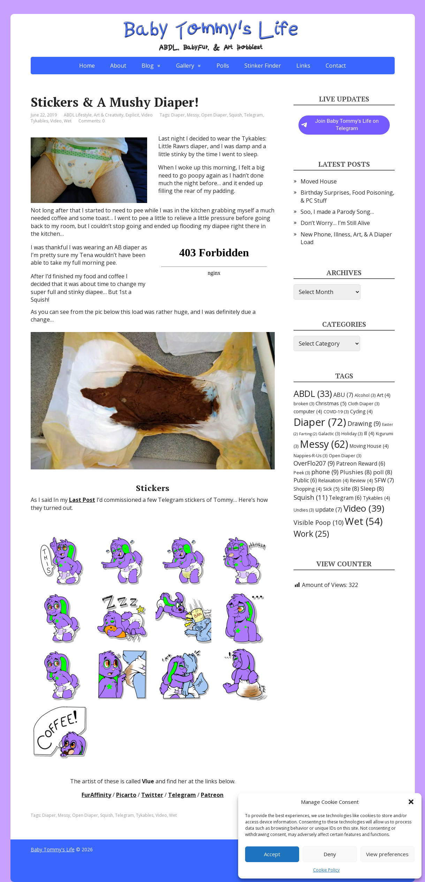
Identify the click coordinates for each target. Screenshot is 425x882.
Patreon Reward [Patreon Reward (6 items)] (360, 463)
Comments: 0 (91, 121)
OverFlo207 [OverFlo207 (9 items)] (314, 463)
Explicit (132, 115)
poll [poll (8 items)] (382, 472)
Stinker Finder (262, 65)
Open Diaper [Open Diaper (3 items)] (345, 456)
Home (87, 65)
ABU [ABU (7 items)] (343, 395)
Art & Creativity (108, 115)
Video (147, 115)
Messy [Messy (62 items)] (324, 444)
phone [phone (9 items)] (325, 472)
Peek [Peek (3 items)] (302, 473)
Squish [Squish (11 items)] (310, 497)
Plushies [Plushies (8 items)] (356, 472)
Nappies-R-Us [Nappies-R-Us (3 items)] (310, 456)
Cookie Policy (326, 870)
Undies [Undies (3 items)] (304, 510)
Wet (67, 121)
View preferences (387, 854)
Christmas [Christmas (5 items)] (331, 403)
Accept (272, 854)
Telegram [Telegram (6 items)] (345, 498)
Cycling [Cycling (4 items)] (361, 411)
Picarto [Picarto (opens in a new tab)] (126, 795)
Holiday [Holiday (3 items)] (352, 434)
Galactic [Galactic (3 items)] (329, 434)
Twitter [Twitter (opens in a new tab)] (152, 795)
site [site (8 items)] (350, 488)
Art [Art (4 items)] (383, 395)
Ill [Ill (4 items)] (369, 433)
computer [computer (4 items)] (308, 411)
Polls (223, 65)
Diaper (178, 115)
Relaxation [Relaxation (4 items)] (333, 480)
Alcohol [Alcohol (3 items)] (365, 395)
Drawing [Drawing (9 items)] (364, 423)
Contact (336, 65)
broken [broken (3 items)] (304, 404)
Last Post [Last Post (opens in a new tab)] (82, 500)
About (118, 65)
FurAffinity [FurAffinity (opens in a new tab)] (96, 795)
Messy (193, 115)
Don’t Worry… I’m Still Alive (335, 223)
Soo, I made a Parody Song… (337, 212)
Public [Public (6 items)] (305, 480)
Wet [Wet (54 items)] (363, 521)
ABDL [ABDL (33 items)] (313, 393)
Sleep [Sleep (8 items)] (372, 488)
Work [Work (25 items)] (311, 533)
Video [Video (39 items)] (363, 508)
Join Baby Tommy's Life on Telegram (340, 125)
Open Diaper (214, 115)
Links (303, 65)
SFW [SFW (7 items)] (384, 480)
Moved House (319, 181)
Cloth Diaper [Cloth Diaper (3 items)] (363, 404)
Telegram (253, 115)
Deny (330, 854)
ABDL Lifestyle (78, 115)
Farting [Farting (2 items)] (308, 433)
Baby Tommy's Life (53, 849)
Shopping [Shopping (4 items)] (308, 488)
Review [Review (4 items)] (361, 480)
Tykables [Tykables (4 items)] (376, 498)
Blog (148, 65)
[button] (411, 801)
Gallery (185, 65)
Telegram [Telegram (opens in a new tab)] (182, 795)
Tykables (39, 121)
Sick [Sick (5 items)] (331, 488)
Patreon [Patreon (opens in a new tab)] (212, 795)
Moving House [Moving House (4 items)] (369, 446)
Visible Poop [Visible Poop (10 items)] (318, 522)
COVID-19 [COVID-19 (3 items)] (336, 412)
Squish (235, 115)
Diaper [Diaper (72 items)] (320, 422)
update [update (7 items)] (328, 509)
